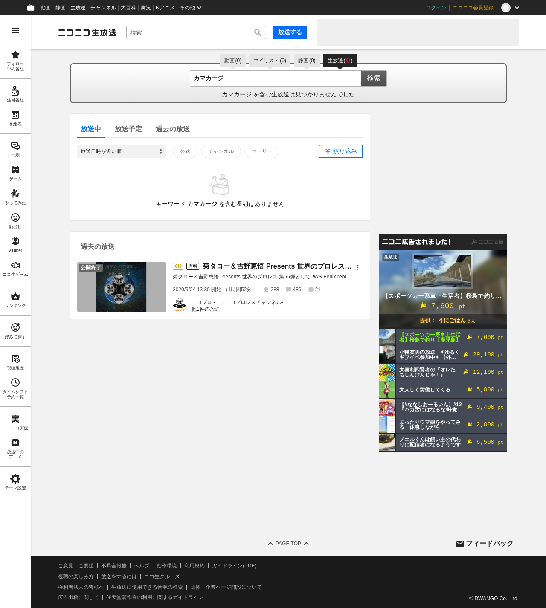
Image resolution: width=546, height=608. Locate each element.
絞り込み (345, 151)
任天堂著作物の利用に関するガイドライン (154, 597)
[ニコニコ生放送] (87, 32)
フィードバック (490, 543)
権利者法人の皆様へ (81, 587)
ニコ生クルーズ (162, 576)
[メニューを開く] (15, 30)
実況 (146, 7)
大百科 (128, 7)
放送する (290, 32)
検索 (373, 78)
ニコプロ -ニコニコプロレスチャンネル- (237, 302)
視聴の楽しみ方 (76, 576)
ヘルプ (141, 565)
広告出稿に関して (78, 597)
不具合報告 (114, 565)
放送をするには (119, 576)
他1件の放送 (206, 309)
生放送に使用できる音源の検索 (147, 587)
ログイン (436, 7)
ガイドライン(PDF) (234, 565)
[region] (15, 311)
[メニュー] (358, 267)
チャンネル (103, 7)
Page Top (288, 544)
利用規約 (194, 565)
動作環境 (167, 565)
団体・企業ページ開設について (226, 587)
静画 (60, 7)
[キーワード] (196, 32)
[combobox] (196, 32)
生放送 (78, 7)
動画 (46, 7)
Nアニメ (165, 7)
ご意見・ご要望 (76, 566)
